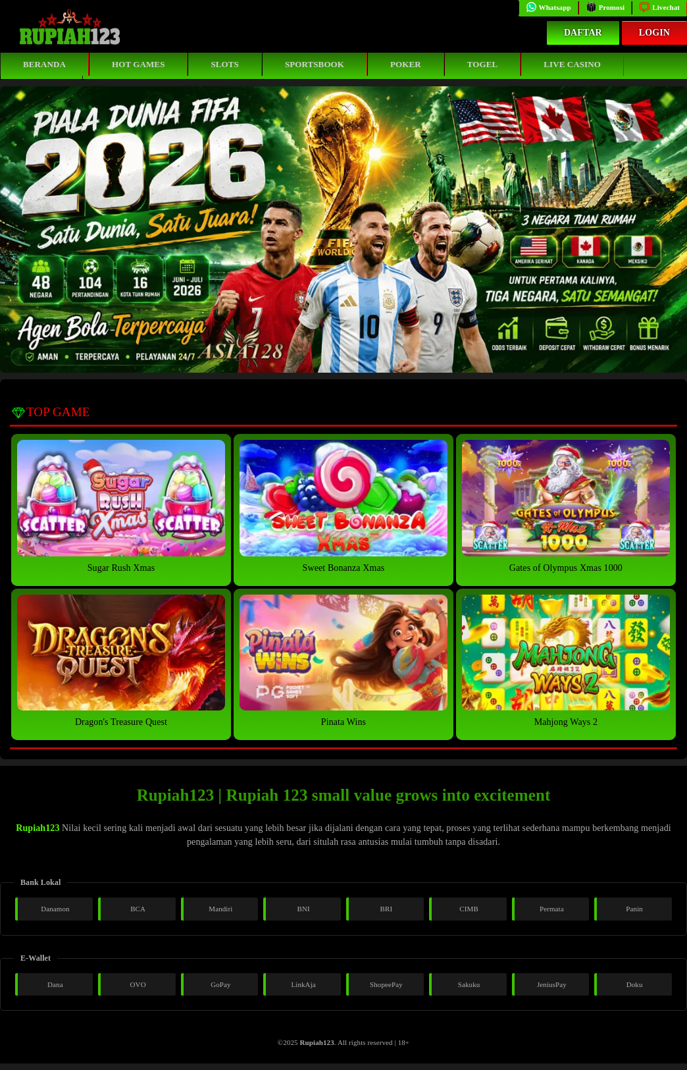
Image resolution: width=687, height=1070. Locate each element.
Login (654, 33)
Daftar (583, 33)
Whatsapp (548, 7)
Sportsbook (314, 64)
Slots (224, 64)
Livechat (659, 7)
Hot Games (138, 64)
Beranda (44, 64)
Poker (405, 64)
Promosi (605, 7)
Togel (482, 64)
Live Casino (572, 64)
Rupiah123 (37, 828)
